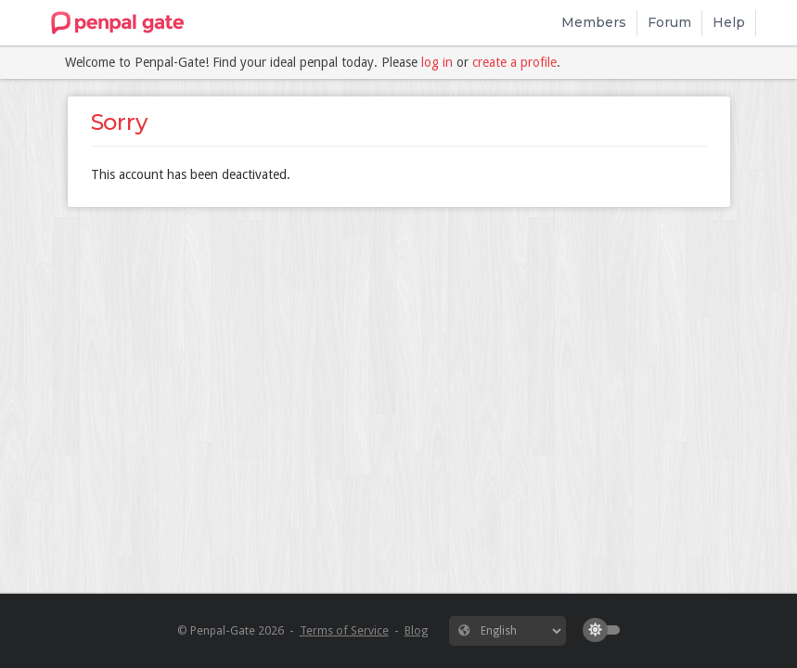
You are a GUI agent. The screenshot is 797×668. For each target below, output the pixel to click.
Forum (669, 22)
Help (729, 22)
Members (593, 22)
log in (437, 62)
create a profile (514, 62)
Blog (416, 630)
